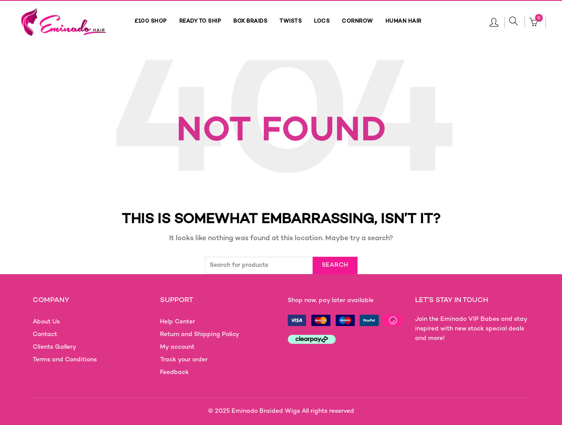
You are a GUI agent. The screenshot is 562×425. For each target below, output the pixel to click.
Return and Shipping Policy (199, 334)
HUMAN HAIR (403, 21)
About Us (46, 322)
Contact (45, 334)
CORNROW (357, 21)
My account (177, 347)
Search (335, 265)
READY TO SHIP (200, 21)
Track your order (184, 360)
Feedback (174, 372)
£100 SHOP (151, 21)
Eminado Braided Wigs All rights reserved (293, 411)
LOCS (322, 21)
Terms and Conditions (65, 360)
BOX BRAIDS (250, 21)
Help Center (177, 322)
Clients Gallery (54, 347)
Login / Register (494, 21)
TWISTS (290, 21)
